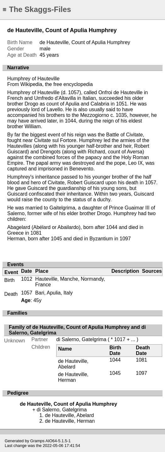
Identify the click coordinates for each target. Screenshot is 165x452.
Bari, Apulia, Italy (54, 292)
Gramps (37, 440)
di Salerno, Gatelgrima (81, 339)
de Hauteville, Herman (73, 377)
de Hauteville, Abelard (73, 363)
